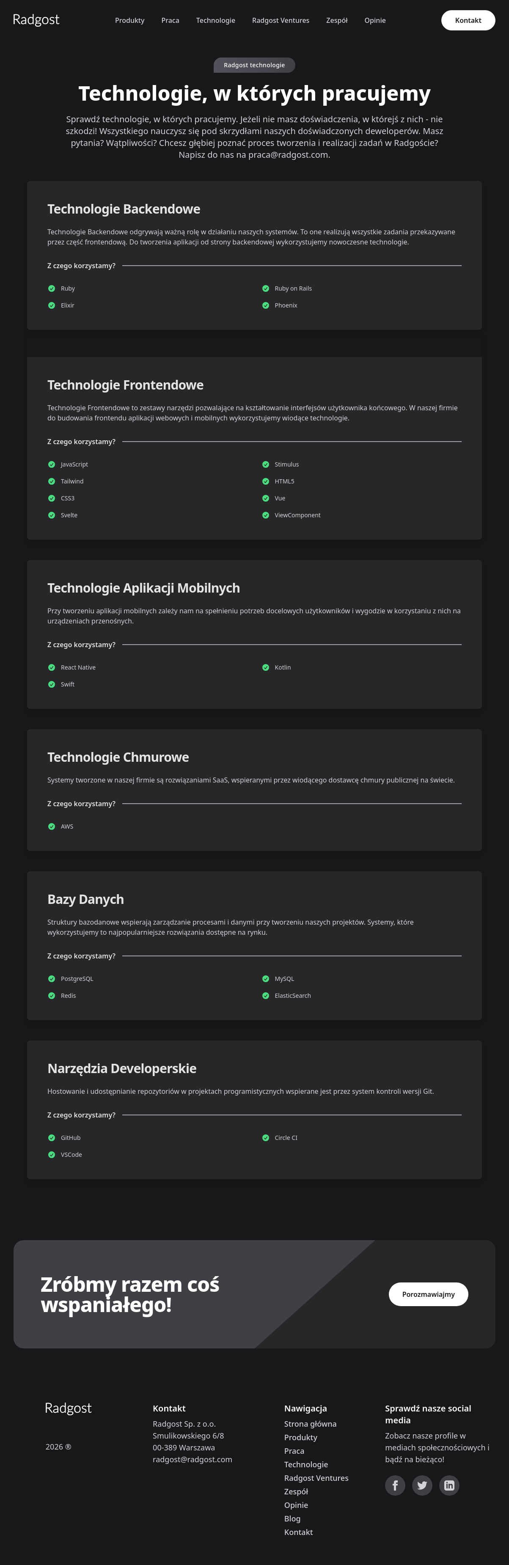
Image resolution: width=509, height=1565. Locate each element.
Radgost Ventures (280, 20)
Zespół (336, 20)
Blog (292, 1518)
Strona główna (310, 1424)
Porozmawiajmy (428, 1294)
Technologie (215, 20)
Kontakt (468, 20)
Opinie (375, 20)
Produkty (129, 20)
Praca (170, 20)
